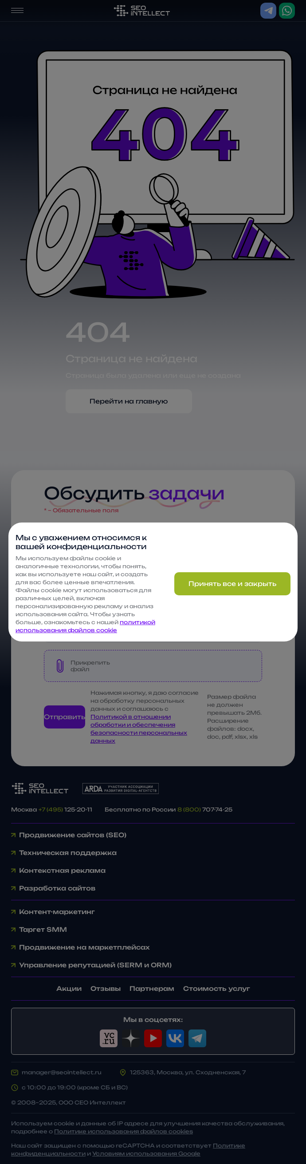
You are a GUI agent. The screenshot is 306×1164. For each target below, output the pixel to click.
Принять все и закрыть (232, 583)
